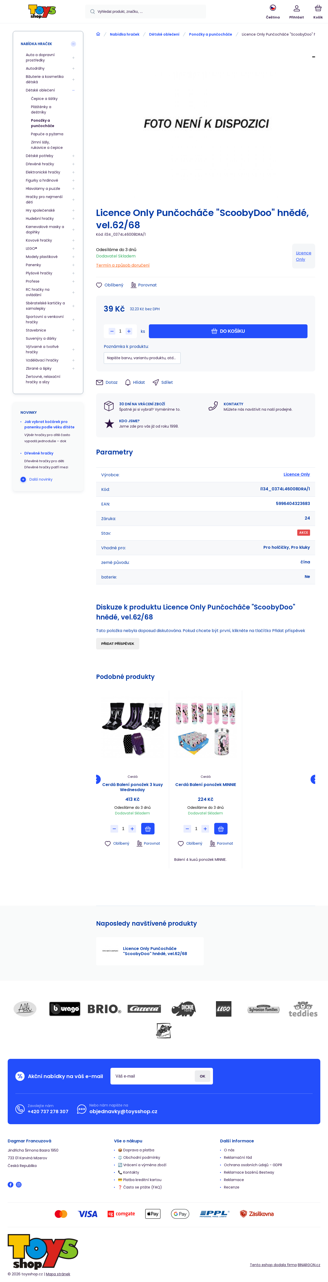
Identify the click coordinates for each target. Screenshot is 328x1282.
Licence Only (303, 256)
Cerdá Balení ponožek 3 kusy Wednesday (132, 787)
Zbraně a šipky (39, 368)
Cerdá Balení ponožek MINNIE (205, 785)
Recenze (231, 1187)
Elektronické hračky (43, 172)
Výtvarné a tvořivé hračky (42, 349)
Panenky (33, 264)
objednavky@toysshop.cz (123, 1111)
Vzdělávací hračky (42, 360)
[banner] (42, 12)
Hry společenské (40, 210)
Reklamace (234, 1179)
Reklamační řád (238, 1157)
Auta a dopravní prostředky (40, 57)
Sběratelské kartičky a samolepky (45, 306)
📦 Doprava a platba (136, 1150)
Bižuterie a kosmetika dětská (45, 79)
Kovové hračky (39, 240)
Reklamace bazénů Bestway (249, 1172)
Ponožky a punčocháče (210, 34)
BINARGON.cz (309, 1264)
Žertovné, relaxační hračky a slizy (43, 379)
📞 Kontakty (128, 1172)
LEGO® (31, 248)
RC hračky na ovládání (37, 292)
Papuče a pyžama (47, 134)
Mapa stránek (58, 1274)
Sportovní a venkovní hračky (45, 319)
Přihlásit (202, 1076)
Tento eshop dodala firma (273, 1264)
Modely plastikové (42, 256)
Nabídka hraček (124, 34)
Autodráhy (35, 68)
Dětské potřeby (39, 155)
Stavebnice (36, 330)
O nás (229, 1150)
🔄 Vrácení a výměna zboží (142, 1164)
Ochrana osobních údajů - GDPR (253, 1164)
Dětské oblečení (164, 34)
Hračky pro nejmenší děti (44, 199)
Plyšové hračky (39, 273)
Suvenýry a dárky (41, 338)
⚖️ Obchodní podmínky (139, 1157)
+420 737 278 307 (48, 1111)
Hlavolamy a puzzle (43, 188)
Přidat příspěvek (117, 644)
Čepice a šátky (44, 98)
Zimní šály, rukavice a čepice (47, 145)
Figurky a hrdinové (42, 180)
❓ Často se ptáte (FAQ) (140, 1187)
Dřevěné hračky (40, 164)
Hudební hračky (40, 218)
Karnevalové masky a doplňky (45, 229)
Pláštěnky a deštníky (41, 109)
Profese (32, 281)
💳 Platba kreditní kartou (139, 1179)
